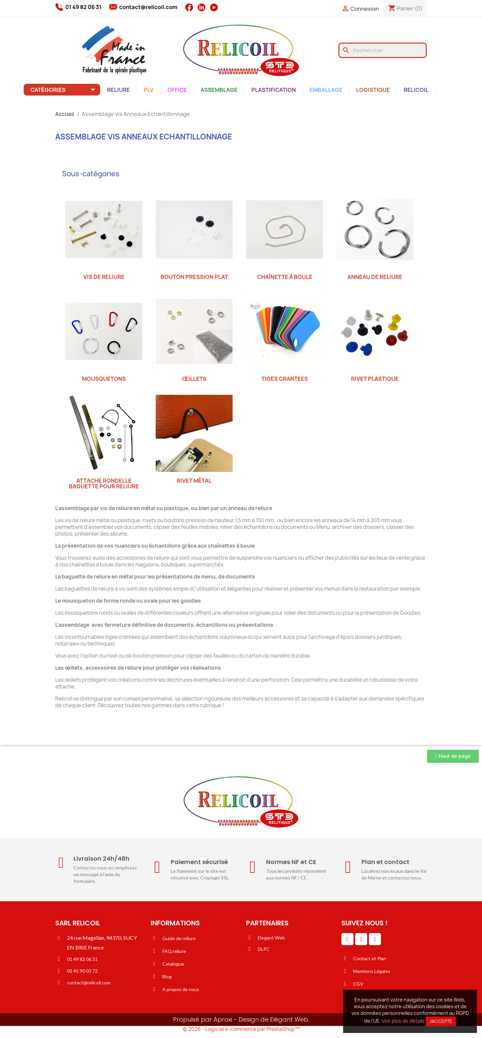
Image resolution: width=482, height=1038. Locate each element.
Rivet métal (194, 480)
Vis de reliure (104, 277)
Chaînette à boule (284, 277)
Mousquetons (104, 378)
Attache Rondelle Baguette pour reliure (104, 483)
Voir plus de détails (403, 1021)
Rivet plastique (375, 378)
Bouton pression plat (194, 277)
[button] (453, 756)
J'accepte (440, 1021)
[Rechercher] (382, 50)
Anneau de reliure (374, 277)
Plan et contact (385, 862)
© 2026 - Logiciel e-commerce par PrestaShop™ (241, 1029)
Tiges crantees (284, 378)
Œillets (194, 378)
